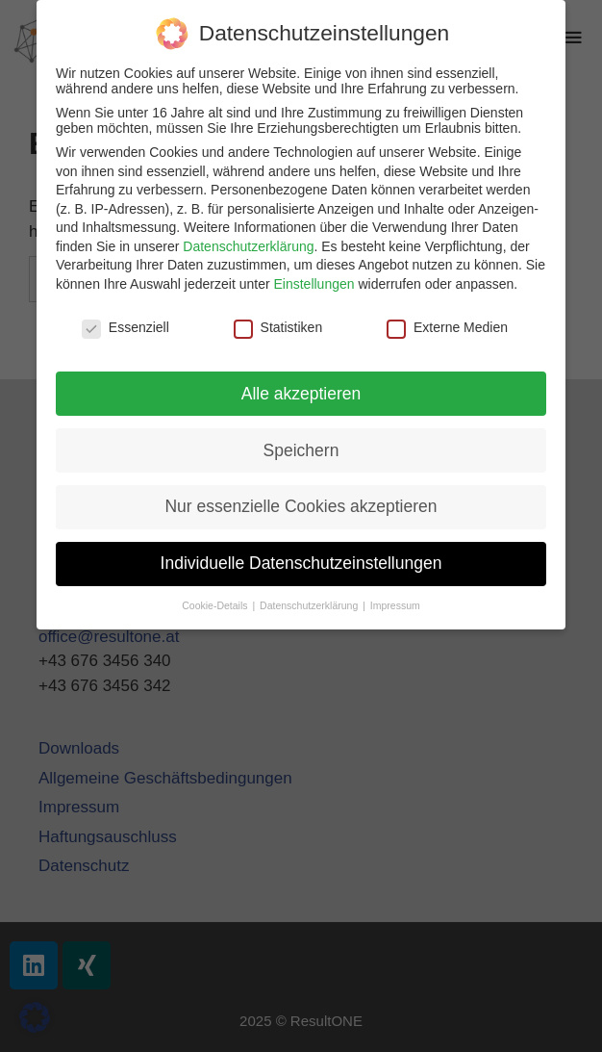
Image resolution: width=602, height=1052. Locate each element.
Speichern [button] (301, 450)
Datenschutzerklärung (248, 246)
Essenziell (125, 327)
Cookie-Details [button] (216, 605)
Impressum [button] (395, 605)
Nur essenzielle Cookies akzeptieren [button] (300, 506)
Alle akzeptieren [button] (301, 393)
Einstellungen (313, 284)
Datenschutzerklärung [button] (310, 605)
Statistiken (278, 327)
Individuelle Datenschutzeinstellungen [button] (301, 563)
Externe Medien (447, 327)
